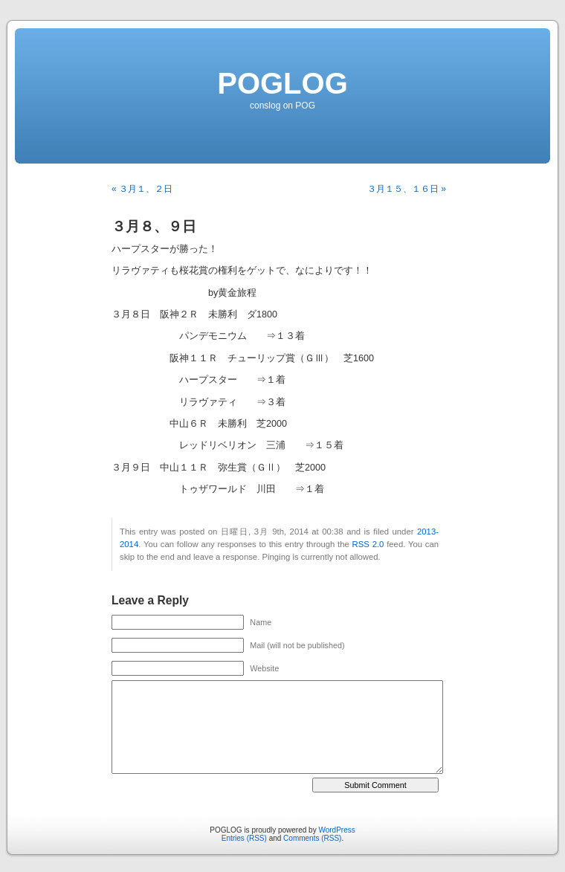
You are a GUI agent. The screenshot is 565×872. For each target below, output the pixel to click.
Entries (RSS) (244, 838)
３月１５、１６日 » (406, 189)
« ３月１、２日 (142, 189)
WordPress (336, 830)
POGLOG (282, 83)
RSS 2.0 (368, 544)
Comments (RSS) (312, 838)
